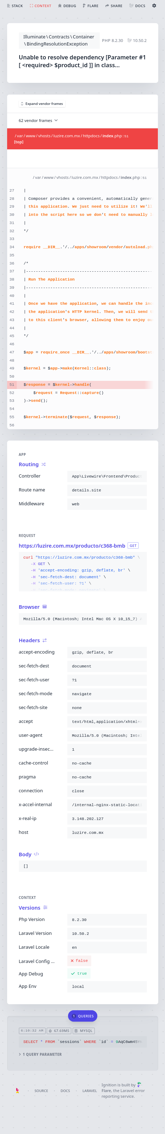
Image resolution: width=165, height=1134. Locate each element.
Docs (65, 1090)
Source (41, 1090)
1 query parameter (40, 1054)
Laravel (90, 1090)
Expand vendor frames (42, 103)
